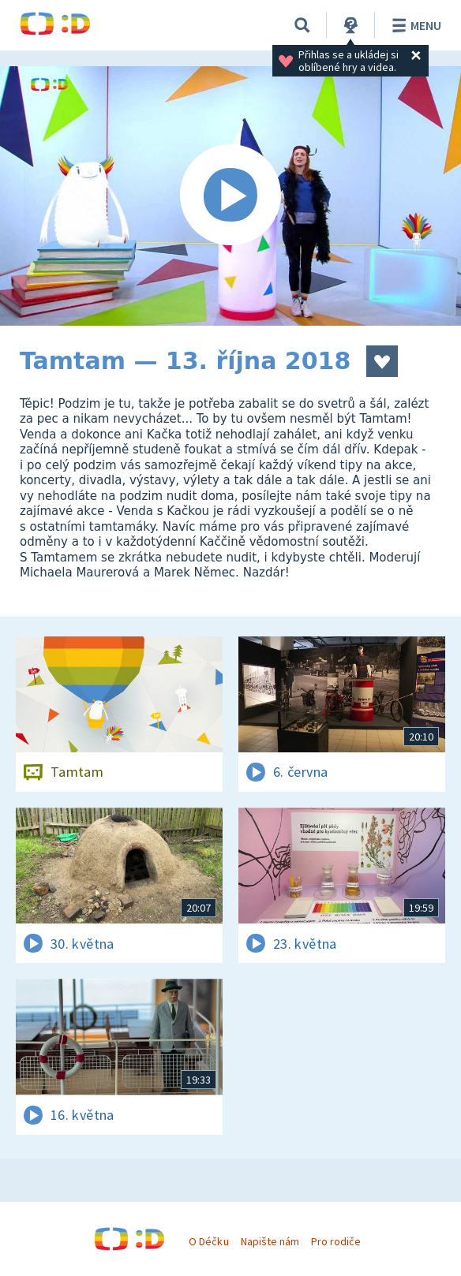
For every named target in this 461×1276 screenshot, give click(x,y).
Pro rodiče (336, 1241)
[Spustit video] (230, 196)
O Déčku (208, 1241)
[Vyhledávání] (302, 25)
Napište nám (270, 1241)
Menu (414, 25)
